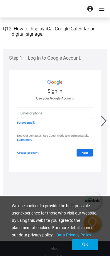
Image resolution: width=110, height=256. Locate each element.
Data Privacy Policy (73, 235)
